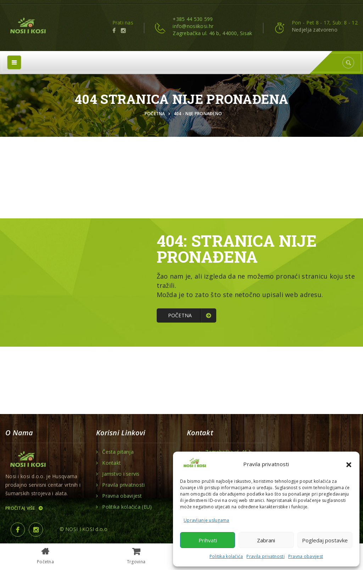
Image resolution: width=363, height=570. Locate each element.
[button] (348, 464)
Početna (156, 114)
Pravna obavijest (305, 556)
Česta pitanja (118, 452)
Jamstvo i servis (120, 474)
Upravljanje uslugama (206, 520)
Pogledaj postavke (325, 540)
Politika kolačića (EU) (127, 507)
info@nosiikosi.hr (193, 26)
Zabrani (266, 540)
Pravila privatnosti (265, 556)
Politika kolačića (226, 556)
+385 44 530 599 (193, 19)
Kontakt (111, 463)
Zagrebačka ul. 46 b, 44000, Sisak (212, 33)
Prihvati (208, 540)
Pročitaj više (23, 508)
